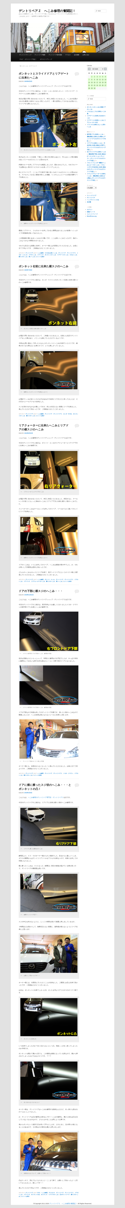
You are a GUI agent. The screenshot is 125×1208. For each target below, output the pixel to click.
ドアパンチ (40, 255)
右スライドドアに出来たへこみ (96, 152)
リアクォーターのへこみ (38, 581)
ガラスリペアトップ (46, 59)
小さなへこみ (73, 255)
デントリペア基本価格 (55, 55)
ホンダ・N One (67, 414)
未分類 (89, 202)
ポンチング (44, 1194)
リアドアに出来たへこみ (94, 143)
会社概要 (76, 55)
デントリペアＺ (71, 253)
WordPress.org (92, 216)
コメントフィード (92, 214)
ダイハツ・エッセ (50, 579)
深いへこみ (32, 256)
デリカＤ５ (52, 1192)
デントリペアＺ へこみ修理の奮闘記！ (47, 11)
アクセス (68, 55)
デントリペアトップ (25, 55)
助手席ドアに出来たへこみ (95, 134)
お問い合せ (86, 55)
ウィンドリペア (91, 195)
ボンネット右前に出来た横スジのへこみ (43, 266)
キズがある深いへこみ (51, 253)
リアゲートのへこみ (62, 255)
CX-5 (38, 1192)
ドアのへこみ (32, 255)
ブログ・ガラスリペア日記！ (28, 59)
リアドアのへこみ (53, 1194)
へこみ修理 (40, 253)
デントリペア (29, 253)
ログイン (89, 209)
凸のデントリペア (65, 1194)
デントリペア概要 (40, 55)
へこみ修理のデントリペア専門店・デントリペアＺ (46, 797)
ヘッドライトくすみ (93, 200)
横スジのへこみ (23, 256)
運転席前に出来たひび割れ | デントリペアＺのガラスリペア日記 (96, 139)
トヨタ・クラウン (68, 773)
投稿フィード (91, 212)
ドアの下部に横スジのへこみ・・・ (41, 591)
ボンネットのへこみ (50, 255)
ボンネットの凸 (35, 1194)
